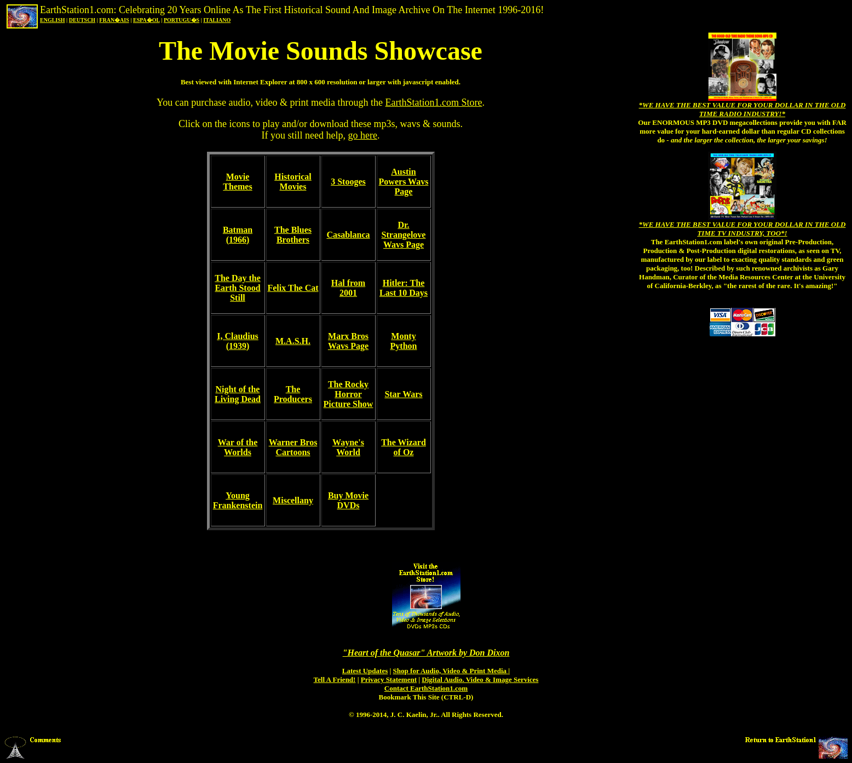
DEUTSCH (82, 20)
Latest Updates (365, 671)
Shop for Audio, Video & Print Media (451, 671)
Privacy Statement (389, 679)
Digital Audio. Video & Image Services (480, 679)
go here (362, 135)
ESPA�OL (146, 20)
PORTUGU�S (181, 20)
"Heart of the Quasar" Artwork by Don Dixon (426, 652)
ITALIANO (217, 20)
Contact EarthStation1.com (426, 688)
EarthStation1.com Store (433, 102)
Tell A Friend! (335, 679)
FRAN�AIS (114, 20)
